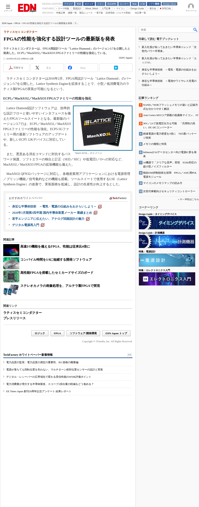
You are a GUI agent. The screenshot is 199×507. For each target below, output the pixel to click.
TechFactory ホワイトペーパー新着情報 (28, 354)
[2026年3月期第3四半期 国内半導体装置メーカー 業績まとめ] (54, 212)
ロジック (40, 333)
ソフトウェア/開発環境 (83, 333)
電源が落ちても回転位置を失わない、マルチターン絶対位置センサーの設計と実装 (54, 369)
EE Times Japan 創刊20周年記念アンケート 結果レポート (38, 391)
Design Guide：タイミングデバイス (158, 214)
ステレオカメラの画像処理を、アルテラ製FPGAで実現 (60, 285)
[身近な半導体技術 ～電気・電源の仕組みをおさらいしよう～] (57, 206)
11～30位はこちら (189, 199)
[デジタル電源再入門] (28, 225)
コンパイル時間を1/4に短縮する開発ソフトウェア (56, 259)
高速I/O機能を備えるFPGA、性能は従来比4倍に (55, 246)
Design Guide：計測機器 (152, 232)
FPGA (17, 23)
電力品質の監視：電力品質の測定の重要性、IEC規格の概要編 (42, 362)
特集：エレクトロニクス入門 (154, 270)
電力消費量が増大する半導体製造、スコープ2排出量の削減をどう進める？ (50, 384)
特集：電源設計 (147, 251)
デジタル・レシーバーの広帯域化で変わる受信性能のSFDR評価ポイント (48, 376)
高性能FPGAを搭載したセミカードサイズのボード (56, 272)
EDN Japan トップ (116, 333)
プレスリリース (14, 318)
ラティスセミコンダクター (22, 312)
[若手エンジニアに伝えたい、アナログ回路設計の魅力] (51, 218)
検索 (196, 29)
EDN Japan (7, 23)
